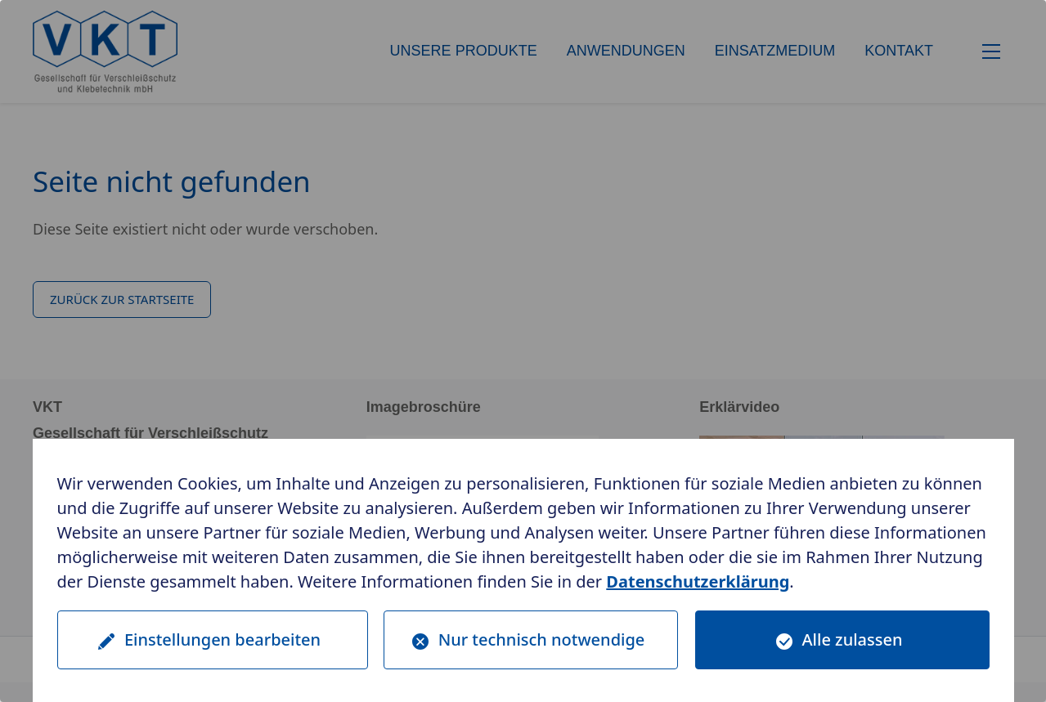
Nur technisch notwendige (541, 639)
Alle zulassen (852, 639)
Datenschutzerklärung (697, 581)
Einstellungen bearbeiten (222, 639)
